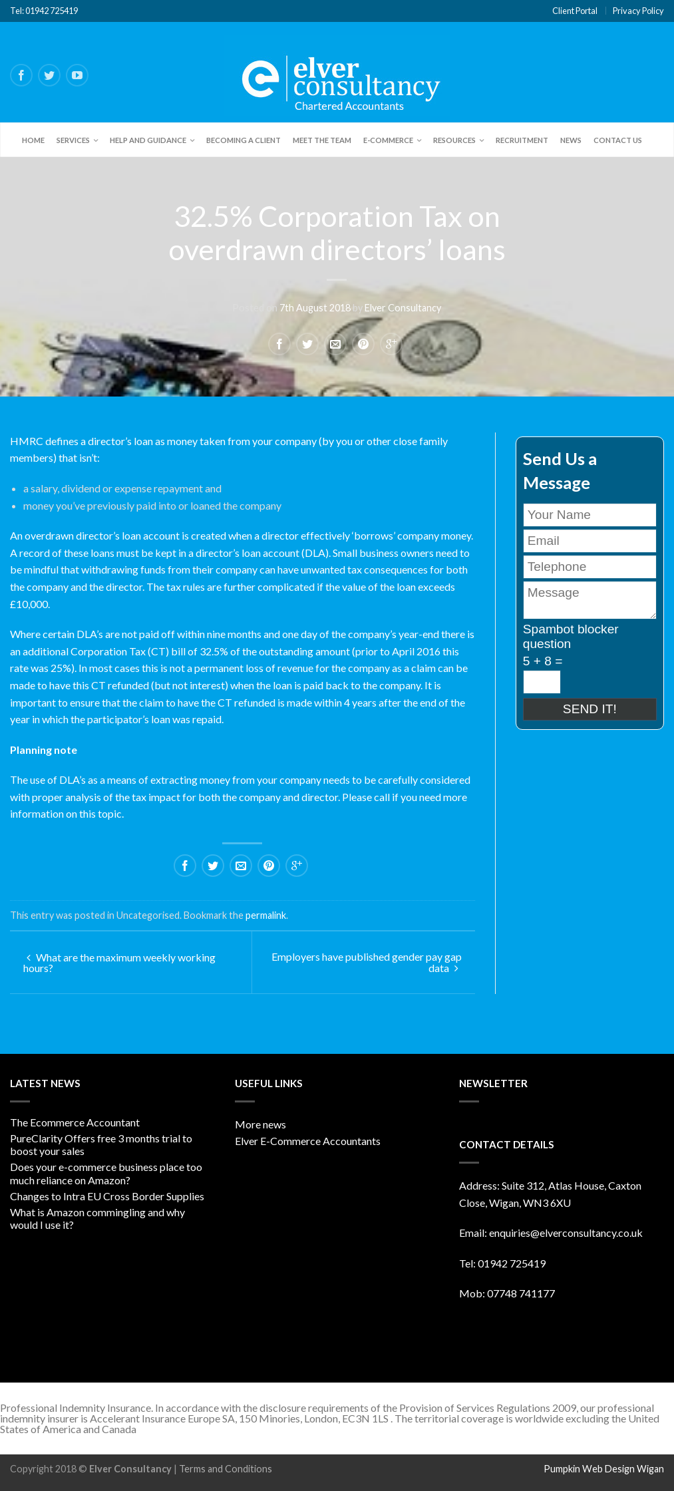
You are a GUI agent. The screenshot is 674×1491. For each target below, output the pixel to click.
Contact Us (617, 140)
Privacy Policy (638, 10)
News (571, 140)
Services (73, 140)
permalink (266, 915)
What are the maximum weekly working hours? (119, 962)
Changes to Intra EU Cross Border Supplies (107, 1196)
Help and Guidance (148, 140)
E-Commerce (388, 140)
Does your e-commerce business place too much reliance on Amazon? (106, 1173)
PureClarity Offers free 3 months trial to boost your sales (101, 1144)
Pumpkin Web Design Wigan (604, 1468)
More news (260, 1124)
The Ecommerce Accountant (75, 1122)
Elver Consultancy (403, 307)
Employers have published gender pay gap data (366, 962)
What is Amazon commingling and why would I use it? (97, 1218)
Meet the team (322, 140)
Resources (454, 140)
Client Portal (574, 10)
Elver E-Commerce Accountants (308, 1140)
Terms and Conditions (225, 1468)
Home (33, 140)
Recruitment (522, 140)
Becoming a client (243, 140)
